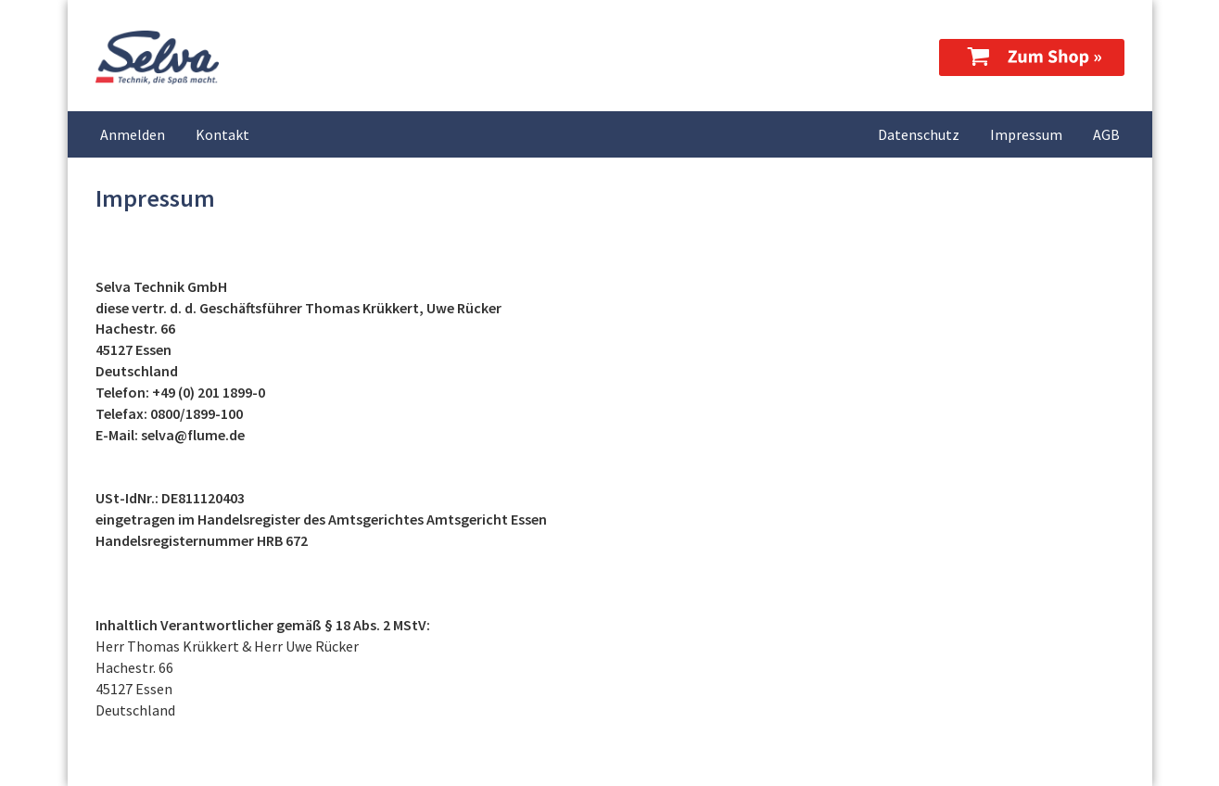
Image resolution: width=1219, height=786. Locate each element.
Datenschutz (918, 134)
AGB (1106, 134)
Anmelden (132, 134)
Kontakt (222, 134)
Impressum (1026, 134)
